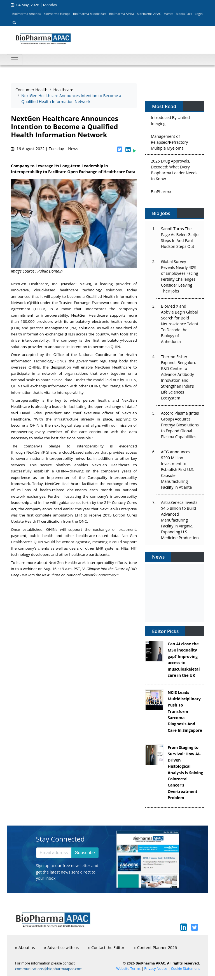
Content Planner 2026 (155, 947)
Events (168, 14)
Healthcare (63, 89)
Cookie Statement (185, 968)
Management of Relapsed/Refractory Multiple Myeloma (169, 143)
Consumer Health (31, 89)
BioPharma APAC (149, 14)
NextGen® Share (41, 452)
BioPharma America (26, 14)
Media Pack (184, 14)
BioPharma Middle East (89, 14)
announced (52, 508)
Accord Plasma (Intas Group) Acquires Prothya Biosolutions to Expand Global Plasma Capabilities (180, 424)
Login (199, 14)
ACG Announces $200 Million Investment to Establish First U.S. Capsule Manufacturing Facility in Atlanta (177, 469)
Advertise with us (61, 947)
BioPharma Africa (121, 14)
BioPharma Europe (57, 14)
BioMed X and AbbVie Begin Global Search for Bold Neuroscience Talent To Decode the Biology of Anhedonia (179, 323)
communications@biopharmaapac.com (49, 968)
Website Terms (128, 968)
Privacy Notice (155, 968)
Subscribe (85, 852)
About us (25, 947)
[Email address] (54, 852)
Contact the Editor (106, 947)
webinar (30, 568)
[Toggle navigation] (14, 59)
